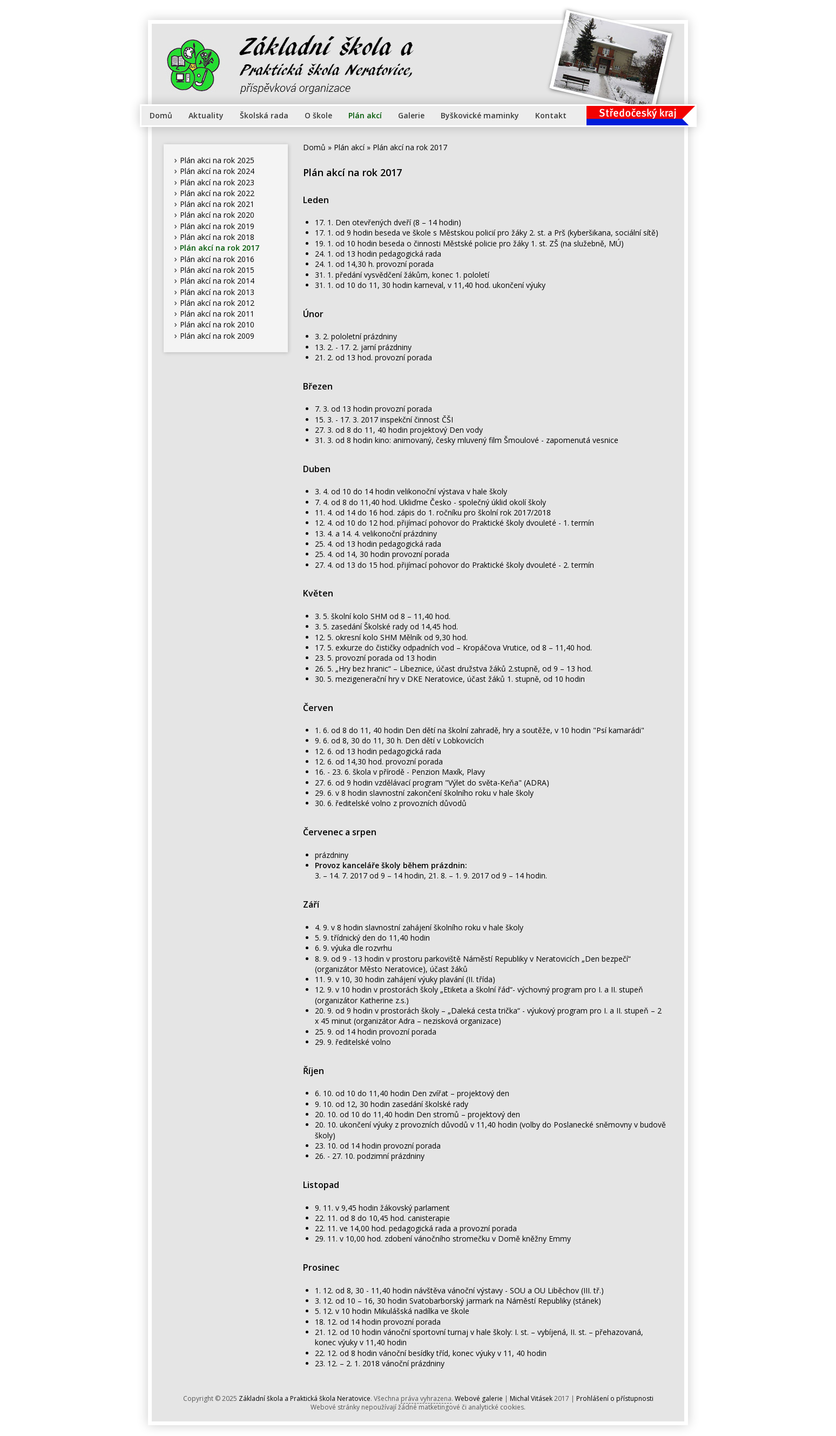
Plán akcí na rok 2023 (217, 182)
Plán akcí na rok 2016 (217, 259)
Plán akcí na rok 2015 (217, 270)
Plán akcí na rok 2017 (219, 248)
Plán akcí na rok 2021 (217, 204)
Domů (161, 115)
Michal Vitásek (531, 1398)
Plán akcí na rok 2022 (217, 193)
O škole (318, 115)
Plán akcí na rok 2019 (217, 226)
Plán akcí (365, 115)
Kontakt (551, 115)
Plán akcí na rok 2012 (217, 303)
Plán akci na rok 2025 (217, 160)
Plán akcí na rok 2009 (217, 336)
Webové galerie (479, 1398)
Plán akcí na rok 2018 (217, 237)
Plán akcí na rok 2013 (217, 292)
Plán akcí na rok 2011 (217, 313)
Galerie (411, 115)
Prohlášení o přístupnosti (614, 1398)
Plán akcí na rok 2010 (217, 324)
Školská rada (264, 115)
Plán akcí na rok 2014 (217, 281)
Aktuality (206, 115)
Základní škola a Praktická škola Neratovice (304, 1398)
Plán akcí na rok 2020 (217, 215)
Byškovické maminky (480, 115)
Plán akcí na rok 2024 (217, 171)
